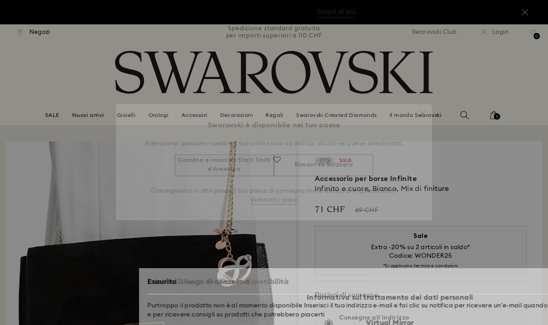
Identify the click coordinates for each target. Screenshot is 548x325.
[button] (422, 109)
